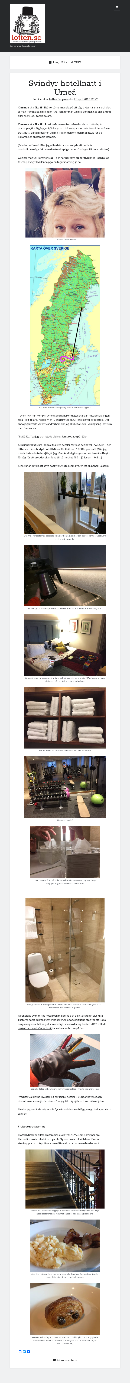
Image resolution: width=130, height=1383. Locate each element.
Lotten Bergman (59, 99)
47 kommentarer (65, 1360)
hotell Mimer (52, 449)
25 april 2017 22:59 (86, 99)
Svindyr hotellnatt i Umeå (65, 87)
